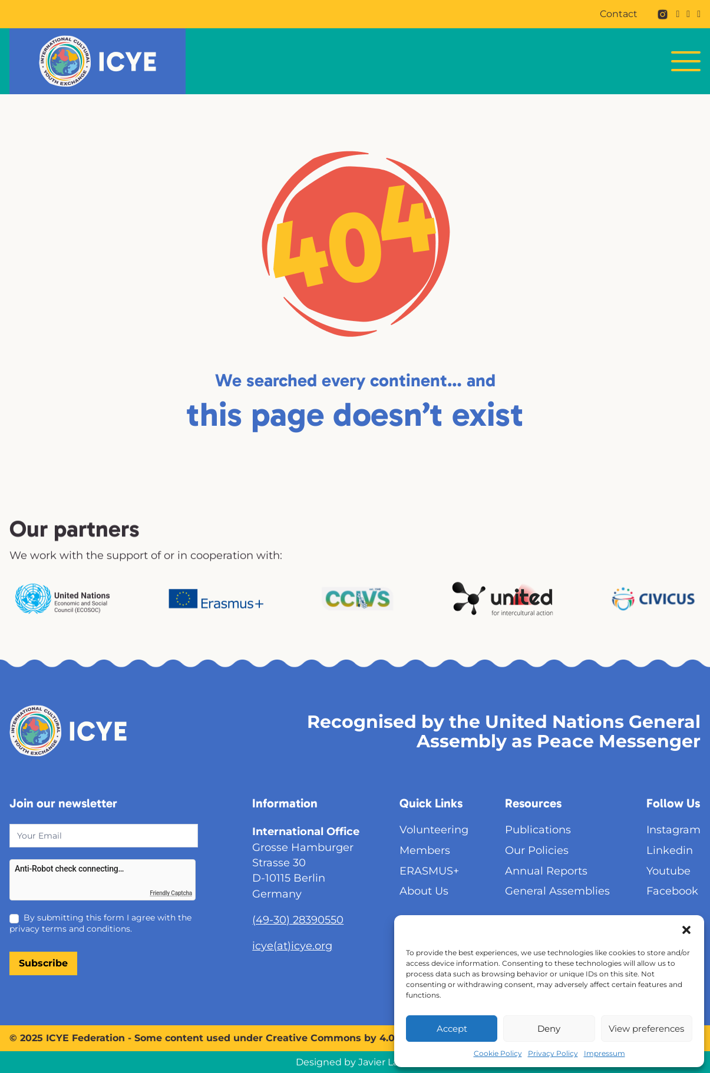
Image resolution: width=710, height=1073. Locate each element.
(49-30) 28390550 (298, 919)
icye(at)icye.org (292, 945)
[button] (686, 930)
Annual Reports (546, 871)
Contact (619, 14)
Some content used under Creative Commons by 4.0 (264, 1038)
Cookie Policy (498, 1053)
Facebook (672, 891)
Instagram (673, 829)
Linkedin (669, 850)
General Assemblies (557, 891)
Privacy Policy (553, 1053)
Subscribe (43, 963)
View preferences (646, 1028)
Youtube (668, 871)
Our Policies (537, 850)
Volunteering (433, 829)
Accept (452, 1028)
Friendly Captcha (171, 893)
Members (424, 850)
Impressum (604, 1053)
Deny (548, 1028)
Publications (538, 829)
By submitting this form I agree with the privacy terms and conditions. (100, 922)
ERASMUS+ (429, 871)
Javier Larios (386, 1062)
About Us (423, 891)
